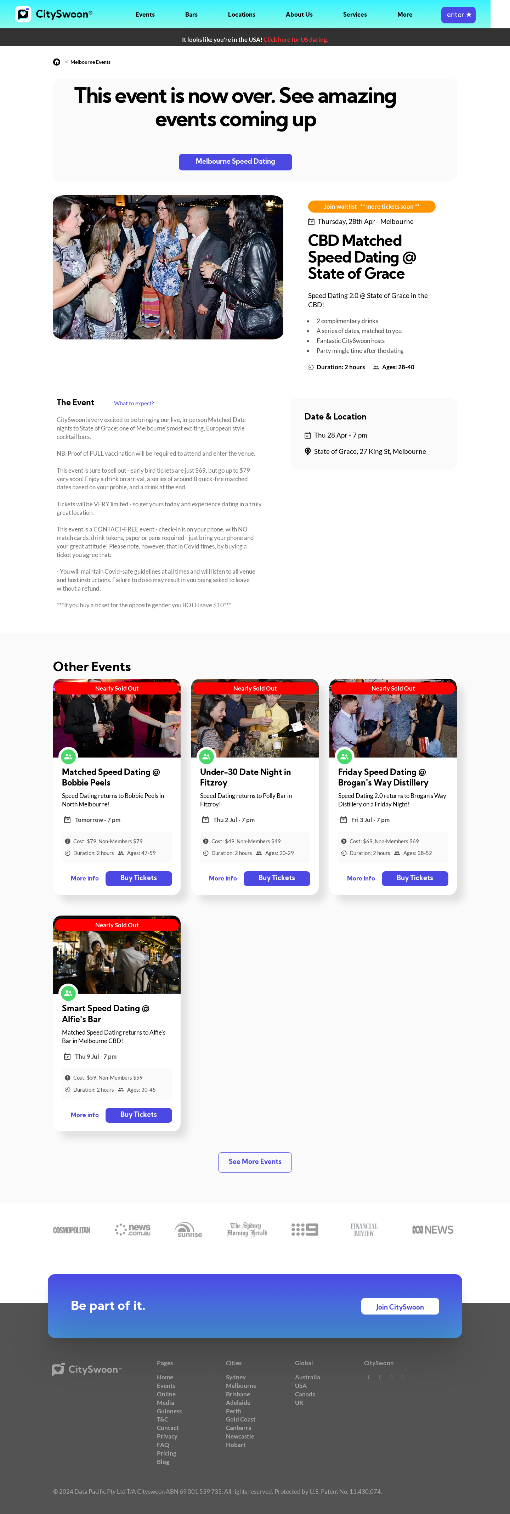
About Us (318, 15)
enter (478, 15)
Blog (163, 1461)
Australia (307, 1377)
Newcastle (240, 1436)
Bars (211, 15)
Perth (234, 1410)
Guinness (169, 1410)
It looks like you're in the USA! (255, 39)
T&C (162, 1419)
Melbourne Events (90, 62)
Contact (168, 1427)
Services (374, 15)
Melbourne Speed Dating (235, 162)
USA (301, 1385)
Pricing (166, 1453)
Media (165, 1402)
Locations (261, 15)
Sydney (236, 1377)
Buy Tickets (138, 878)
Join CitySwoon (400, 1308)
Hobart (236, 1444)
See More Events (255, 1162)
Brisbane (238, 1393)
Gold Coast (241, 1419)
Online (166, 1393)
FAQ (163, 1444)
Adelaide (238, 1402)
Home (165, 1377)
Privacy (167, 1436)
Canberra (238, 1427)
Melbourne (241, 1385)
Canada (305, 1393)
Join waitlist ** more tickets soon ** (372, 206)
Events (164, 15)
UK (299, 1402)
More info (85, 879)
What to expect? (134, 403)
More (424, 15)
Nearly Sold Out (117, 688)
